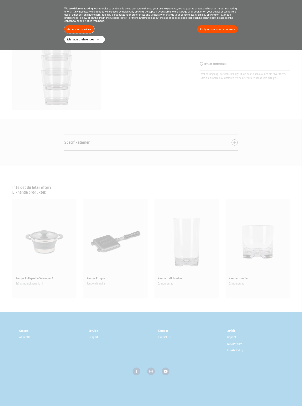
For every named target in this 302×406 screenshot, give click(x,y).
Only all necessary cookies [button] (217, 29)
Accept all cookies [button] (79, 29)
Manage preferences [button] (80, 39)
